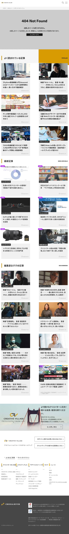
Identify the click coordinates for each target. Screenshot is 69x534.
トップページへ (34, 35)
